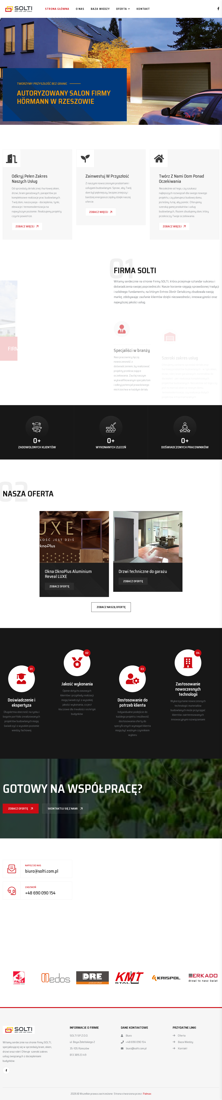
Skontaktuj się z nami (65, 808)
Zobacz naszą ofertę (111, 607)
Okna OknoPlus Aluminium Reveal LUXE (68, 574)
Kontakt (143, 9)
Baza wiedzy (100, 9)
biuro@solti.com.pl (41, 871)
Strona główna (57, 9)
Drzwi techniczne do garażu (143, 571)
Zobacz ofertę (59, 586)
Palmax (147, 1093)
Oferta (121, 9)
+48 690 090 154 (40, 893)
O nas (80, 9)
